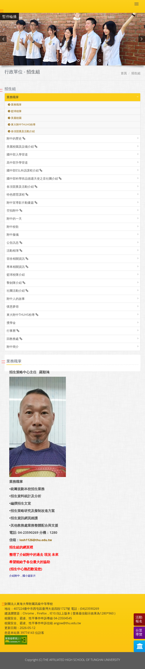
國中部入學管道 (17, 154)
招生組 (135, 73)
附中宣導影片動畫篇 (22, 202)
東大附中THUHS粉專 (21, 124)
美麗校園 (15, 118)
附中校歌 (13, 227)
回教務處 (14, 339)
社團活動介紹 (17, 291)
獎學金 (11, 323)
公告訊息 (14, 243)
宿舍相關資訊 (17, 259)
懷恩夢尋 (13, 307)
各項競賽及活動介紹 (21, 131)
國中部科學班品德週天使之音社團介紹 (34, 178)
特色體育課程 (17, 194)
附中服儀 (13, 234)
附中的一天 (14, 218)
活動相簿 (14, 250)
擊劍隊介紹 (16, 283)
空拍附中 (14, 210)
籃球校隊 (15, 111)
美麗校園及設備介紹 (22, 146)
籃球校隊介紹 (16, 275)
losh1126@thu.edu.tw (35, 540)
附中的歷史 (16, 138)
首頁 (124, 73)
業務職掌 (13, 97)
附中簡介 (13, 347)
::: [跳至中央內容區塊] (3, 361)
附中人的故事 (16, 299)
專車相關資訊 (17, 267)
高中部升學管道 (17, 162)
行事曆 (13, 331)
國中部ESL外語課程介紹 (24, 170)
